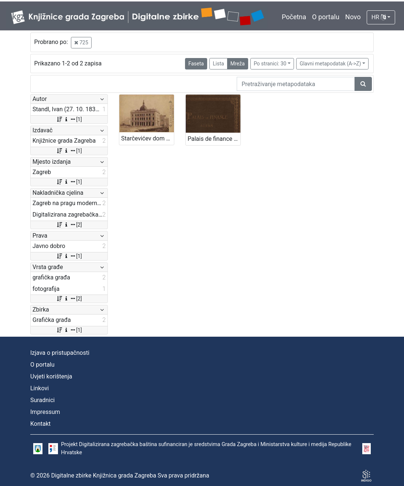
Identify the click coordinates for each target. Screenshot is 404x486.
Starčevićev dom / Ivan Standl (147, 138)
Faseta (196, 64)
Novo (353, 17)
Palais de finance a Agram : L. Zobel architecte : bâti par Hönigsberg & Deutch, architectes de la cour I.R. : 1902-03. (214, 138)
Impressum (45, 411)
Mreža (237, 64)
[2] (69, 225)
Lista (218, 64)
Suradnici (42, 400)
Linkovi (39, 388)
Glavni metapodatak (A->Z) (330, 64)
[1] (69, 119)
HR (379, 17)
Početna (294, 17)
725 (81, 42)
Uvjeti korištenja (51, 376)
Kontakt (40, 423)
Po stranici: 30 (270, 64)
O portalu (325, 17)
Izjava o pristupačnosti (59, 352)
